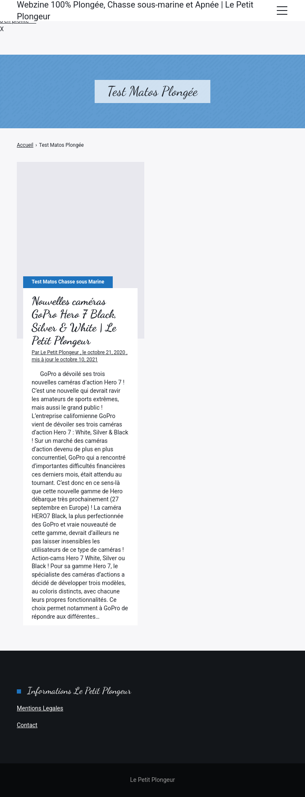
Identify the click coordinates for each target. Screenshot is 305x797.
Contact (27, 725)
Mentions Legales (40, 708)
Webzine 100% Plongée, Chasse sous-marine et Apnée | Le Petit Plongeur (135, 10)
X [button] (2, 29)
